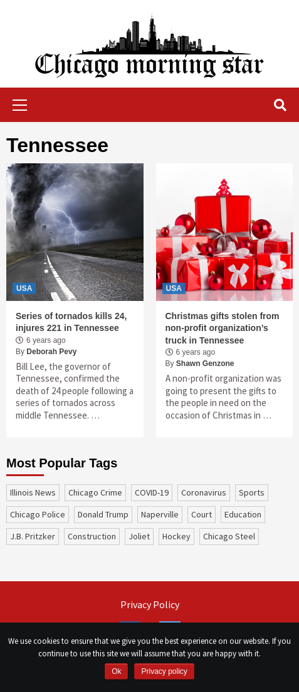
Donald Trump (103, 514)
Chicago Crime (95, 492)
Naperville (160, 514)
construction (92, 536)
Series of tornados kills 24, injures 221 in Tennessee (71, 322)
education (242, 514)
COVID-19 (152, 492)
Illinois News (33, 492)
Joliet (139, 536)
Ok (116, 671)
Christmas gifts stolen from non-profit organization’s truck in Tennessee (222, 328)
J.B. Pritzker (32, 536)
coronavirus (203, 492)
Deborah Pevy (51, 351)
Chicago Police (37, 514)
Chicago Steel (229, 536)
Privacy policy (164, 671)
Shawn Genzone (205, 363)
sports (252, 492)
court (201, 514)
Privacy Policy (149, 604)
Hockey (176, 536)
